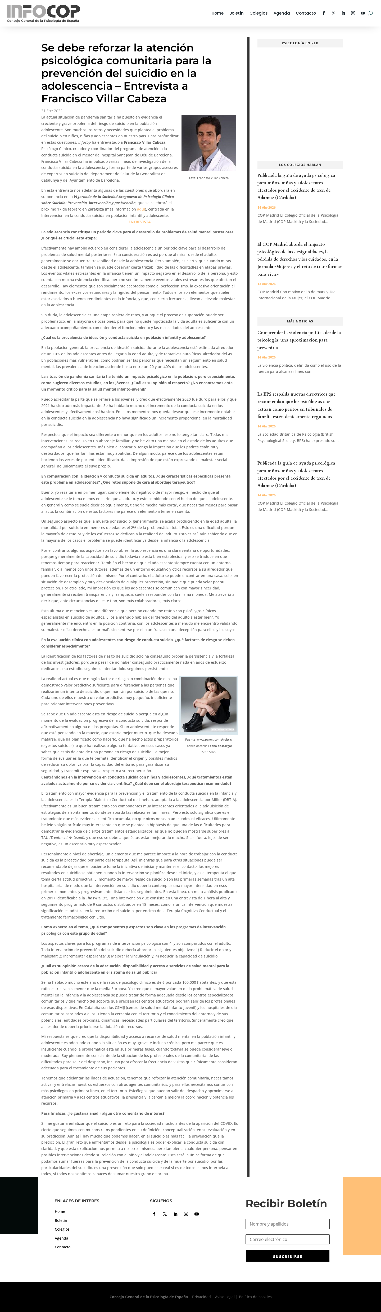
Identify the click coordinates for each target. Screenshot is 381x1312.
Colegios (259, 13)
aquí (141, 209)
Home (218, 13)
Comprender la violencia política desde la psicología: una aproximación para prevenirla (299, 340)
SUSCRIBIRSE (287, 1256)
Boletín (236, 13)
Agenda (282, 13)
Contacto (306, 13)
